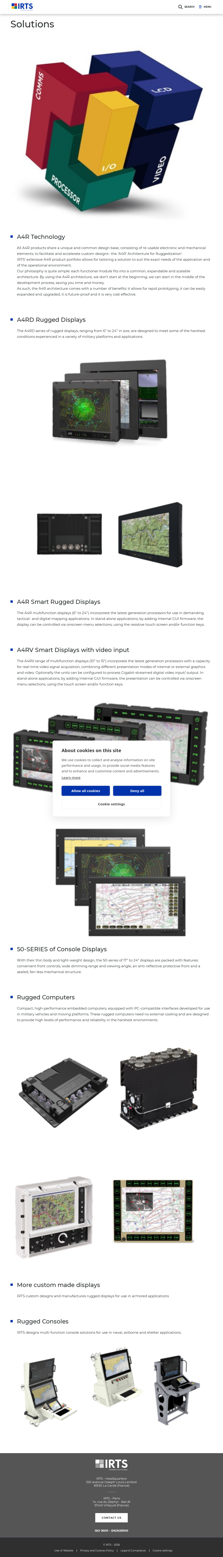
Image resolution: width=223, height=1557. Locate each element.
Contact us (111, 1517)
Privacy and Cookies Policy (97, 1550)
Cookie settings (111, 804)
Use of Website (63, 1550)
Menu (205, 7)
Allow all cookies (85, 790)
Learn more (71, 777)
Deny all (137, 790)
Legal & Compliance (133, 1550)
